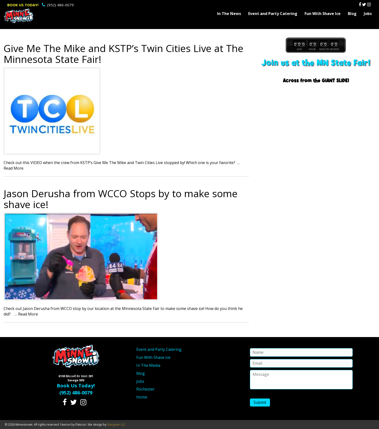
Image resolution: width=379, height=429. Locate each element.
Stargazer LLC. (116, 424)
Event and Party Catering (272, 13)
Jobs (368, 13)
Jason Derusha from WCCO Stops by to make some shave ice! (121, 199)
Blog (352, 13)
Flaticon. (81, 424)
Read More (13, 168)
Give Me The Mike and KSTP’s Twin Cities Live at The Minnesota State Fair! (123, 53)
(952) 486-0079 (40, 4)
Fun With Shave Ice (323, 13)
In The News (229, 13)
